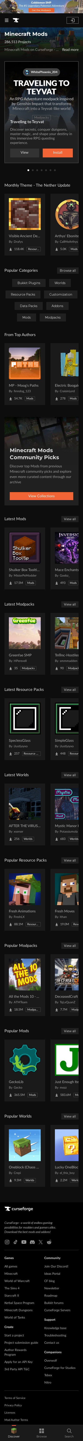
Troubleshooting (55, 1335)
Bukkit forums (54, 1303)
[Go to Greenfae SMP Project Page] (24, 644)
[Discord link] (32, 1242)
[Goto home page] (15, 20)
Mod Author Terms (16, 1420)
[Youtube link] (24, 1242)
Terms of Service (14, 1398)
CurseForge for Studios (59, 1368)
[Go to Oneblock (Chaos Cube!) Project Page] (24, 1156)
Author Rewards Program (15, 1352)
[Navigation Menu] (6, 20)
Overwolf (50, 1360)
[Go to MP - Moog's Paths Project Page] (24, 374)
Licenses (9, 1412)
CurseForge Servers (57, 1310)
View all (70, 519)
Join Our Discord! (56, 1266)
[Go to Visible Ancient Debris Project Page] (24, 225)
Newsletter (51, 1288)
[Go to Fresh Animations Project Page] (24, 900)
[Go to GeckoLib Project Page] (24, 1070)
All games (10, 1266)
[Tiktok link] (15, 1242)
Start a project (14, 1335)
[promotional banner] (41, 6)
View (25, 152)
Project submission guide (21, 1342)
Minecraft (11, 1273)
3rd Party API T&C (16, 1369)
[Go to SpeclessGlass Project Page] (24, 729)
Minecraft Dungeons (18, 1310)
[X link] (40, 1242)
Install (57, 152)
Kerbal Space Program (19, 1303)
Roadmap (50, 1295)
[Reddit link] (49, 1242)
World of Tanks (14, 1317)
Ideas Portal (52, 1273)
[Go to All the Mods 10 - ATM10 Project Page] (24, 985)
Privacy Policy (13, 1405)
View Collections (41, 496)
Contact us (51, 1342)
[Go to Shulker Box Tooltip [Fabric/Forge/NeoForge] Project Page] (24, 558)
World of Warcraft (17, 1281)
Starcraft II (11, 1295)
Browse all (68, 271)
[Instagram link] (7, 1242)
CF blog (49, 1281)
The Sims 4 (11, 1288)
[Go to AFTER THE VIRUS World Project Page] (24, 814)
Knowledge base (55, 1328)
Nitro (47, 1382)
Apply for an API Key (18, 1362)
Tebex (48, 1375)
